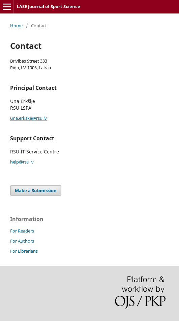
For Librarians (24, 251)
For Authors (22, 241)
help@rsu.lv (22, 162)
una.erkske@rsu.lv (28, 118)
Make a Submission (36, 190)
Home (16, 26)
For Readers (22, 231)
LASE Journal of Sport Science (48, 6)
